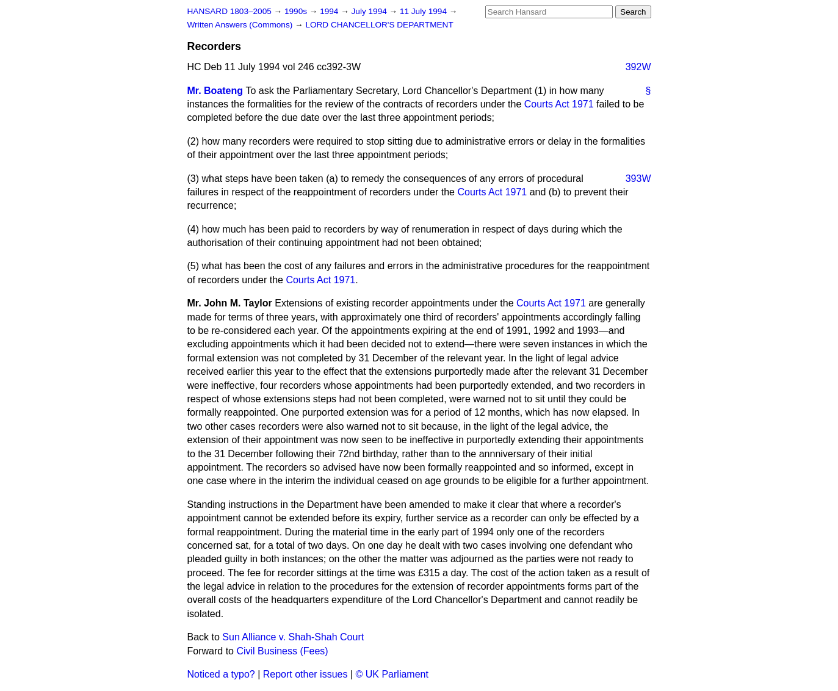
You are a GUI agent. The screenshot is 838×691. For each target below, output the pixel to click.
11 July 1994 (424, 11)
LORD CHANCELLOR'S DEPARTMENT (379, 24)
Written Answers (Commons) (241, 24)
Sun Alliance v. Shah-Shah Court (293, 637)
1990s (296, 11)
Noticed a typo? (221, 674)
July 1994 (370, 11)
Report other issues (305, 674)
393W (638, 178)
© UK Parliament (392, 674)
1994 (330, 11)
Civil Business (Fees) (282, 651)
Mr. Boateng (215, 90)
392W (638, 67)
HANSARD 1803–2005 (229, 11)
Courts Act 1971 (559, 104)
